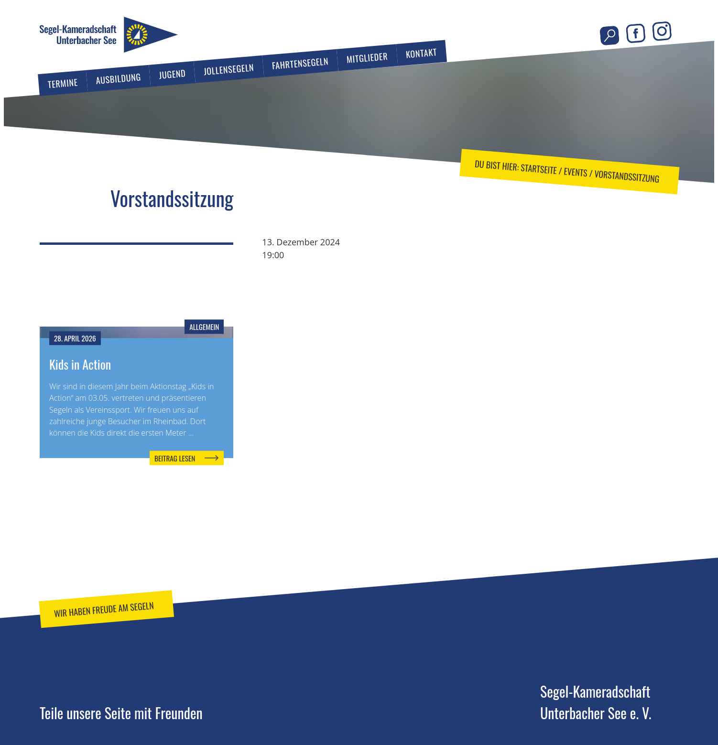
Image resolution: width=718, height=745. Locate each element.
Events (575, 171)
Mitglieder (367, 58)
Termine (62, 83)
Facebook (635, 33)
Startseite (538, 168)
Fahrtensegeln (300, 63)
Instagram (662, 31)
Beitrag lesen (174, 457)
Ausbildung (118, 78)
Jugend (172, 74)
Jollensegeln (228, 69)
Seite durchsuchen (609, 35)
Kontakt (421, 52)
